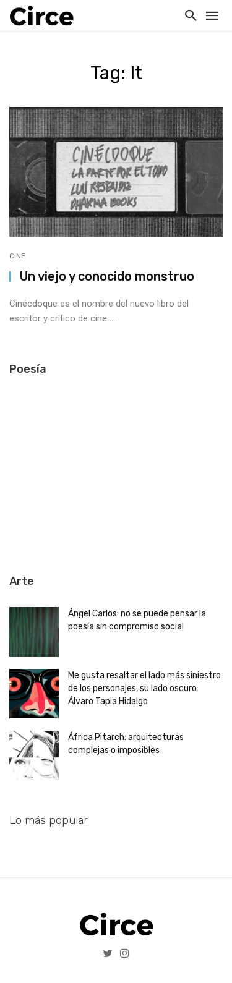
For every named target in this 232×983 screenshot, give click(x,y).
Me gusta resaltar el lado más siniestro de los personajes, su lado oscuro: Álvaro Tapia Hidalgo (144, 688)
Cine (17, 256)
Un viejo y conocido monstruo (107, 276)
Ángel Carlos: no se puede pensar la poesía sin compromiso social (137, 620)
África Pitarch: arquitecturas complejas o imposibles (126, 743)
